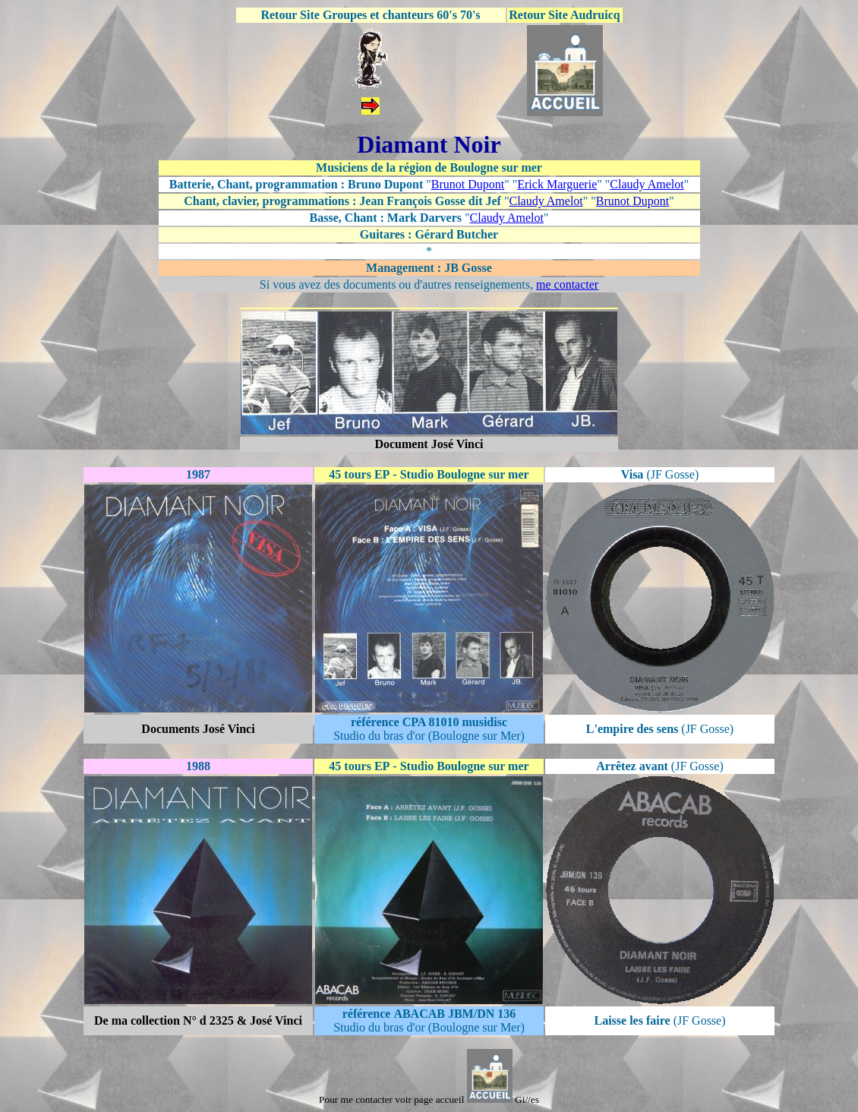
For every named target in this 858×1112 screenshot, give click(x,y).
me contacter (567, 284)
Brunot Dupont (467, 184)
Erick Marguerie (557, 184)
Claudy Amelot (646, 184)
